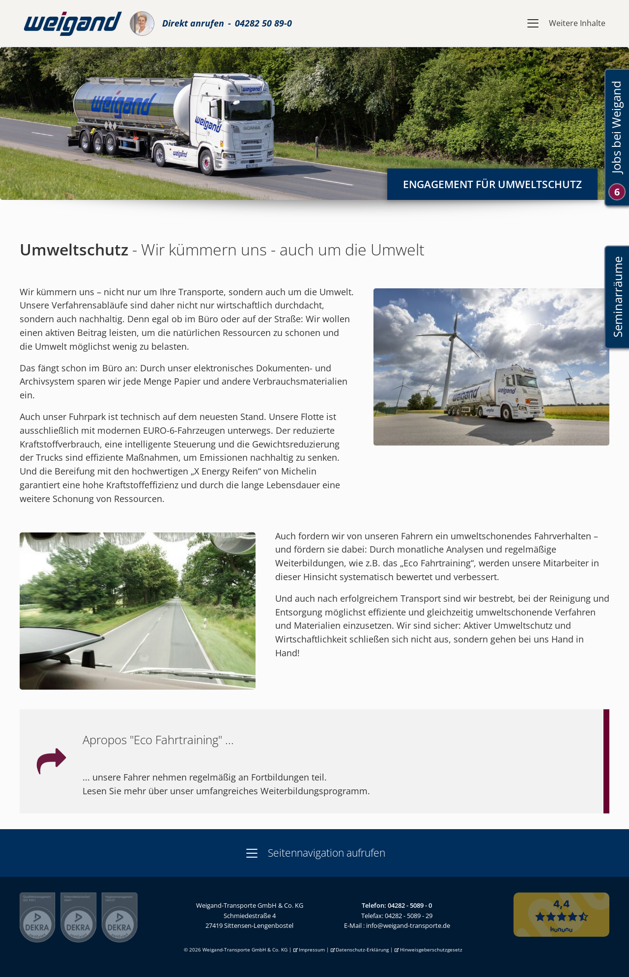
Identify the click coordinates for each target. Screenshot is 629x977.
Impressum (312, 950)
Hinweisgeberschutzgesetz (431, 950)
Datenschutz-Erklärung (362, 950)
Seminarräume (617, 297)
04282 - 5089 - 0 (410, 905)
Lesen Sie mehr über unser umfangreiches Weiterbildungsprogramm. (226, 791)
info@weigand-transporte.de (408, 925)
